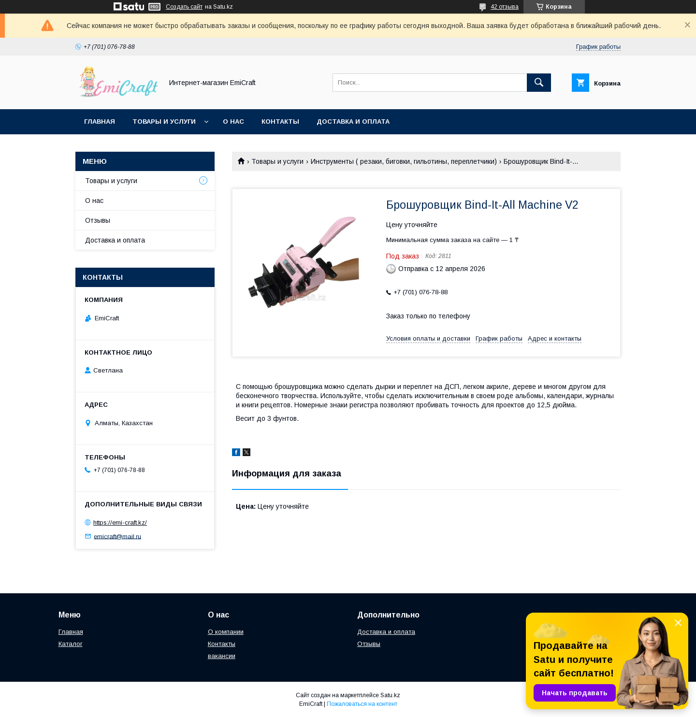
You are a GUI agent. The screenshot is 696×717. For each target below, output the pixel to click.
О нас (233, 121)
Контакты (280, 121)
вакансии (221, 656)
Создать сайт (184, 6)
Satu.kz (390, 695)
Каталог (70, 643)
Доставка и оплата (353, 121)
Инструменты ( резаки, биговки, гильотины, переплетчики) (404, 161)
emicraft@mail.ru (117, 536)
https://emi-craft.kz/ (120, 522)
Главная (99, 121)
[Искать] (539, 82)
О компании (226, 631)
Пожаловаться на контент (362, 704)
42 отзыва (505, 6)
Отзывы (97, 220)
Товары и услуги (164, 121)
